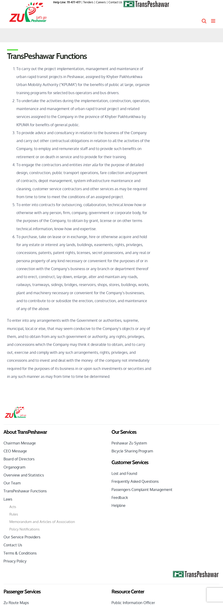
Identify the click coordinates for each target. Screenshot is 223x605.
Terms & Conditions (20, 553)
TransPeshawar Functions (25, 491)
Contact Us (115, 2)
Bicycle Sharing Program (132, 451)
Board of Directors (19, 459)
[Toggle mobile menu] (213, 20)
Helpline (119, 505)
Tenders (88, 2)
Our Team (12, 483)
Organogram (14, 467)
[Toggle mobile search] (204, 20)
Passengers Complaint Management (142, 489)
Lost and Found (124, 473)
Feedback (120, 497)
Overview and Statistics (24, 475)
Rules (13, 514)
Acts (12, 507)
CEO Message (15, 451)
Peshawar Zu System (129, 443)
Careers (101, 2)
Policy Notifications (24, 529)
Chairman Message (20, 443)
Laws (8, 499)
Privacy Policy (15, 561)
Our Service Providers (22, 537)
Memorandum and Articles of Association (42, 521)
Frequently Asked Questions (135, 481)
